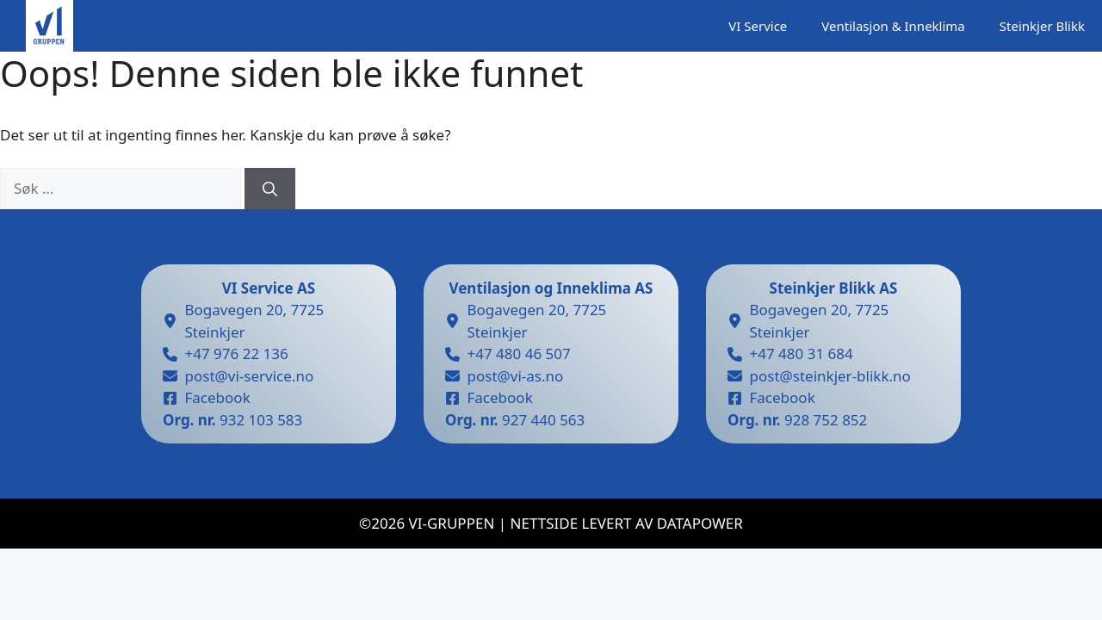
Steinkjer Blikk (1042, 25)
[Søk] (270, 188)
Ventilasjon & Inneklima (892, 25)
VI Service (757, 25)
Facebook (218, 397)
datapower (700, 523)
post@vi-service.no (249, 376)
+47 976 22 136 (236, 353)
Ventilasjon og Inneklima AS (551, 288)
